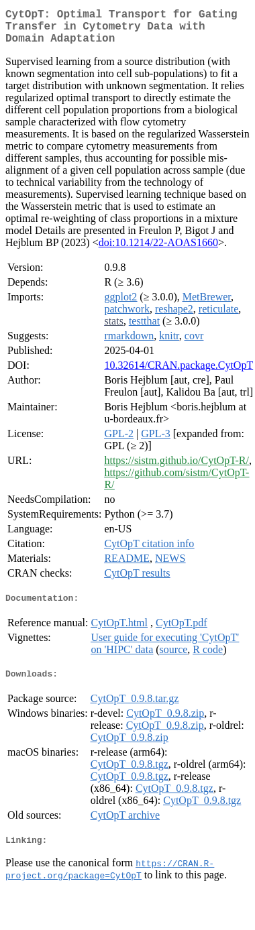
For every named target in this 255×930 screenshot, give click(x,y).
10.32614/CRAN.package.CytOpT (178, 373)
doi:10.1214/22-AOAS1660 (158, 250)
